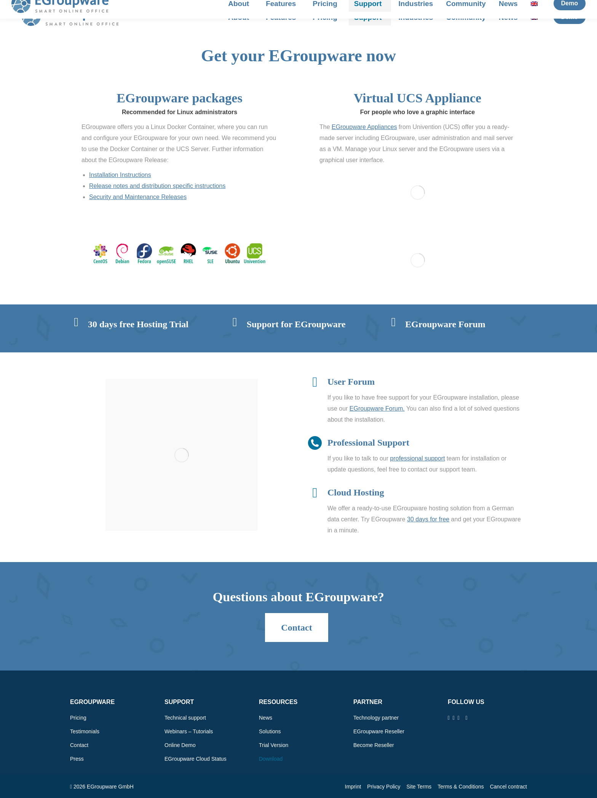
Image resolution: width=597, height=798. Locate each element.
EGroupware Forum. (377, 408)
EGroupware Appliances (364, 127)
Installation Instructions (120, 175)
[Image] (180, 253)
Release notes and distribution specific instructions (157, 186)
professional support (417, 458)
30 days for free (428, 519)
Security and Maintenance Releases (138, 197)
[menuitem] (536, 17)
